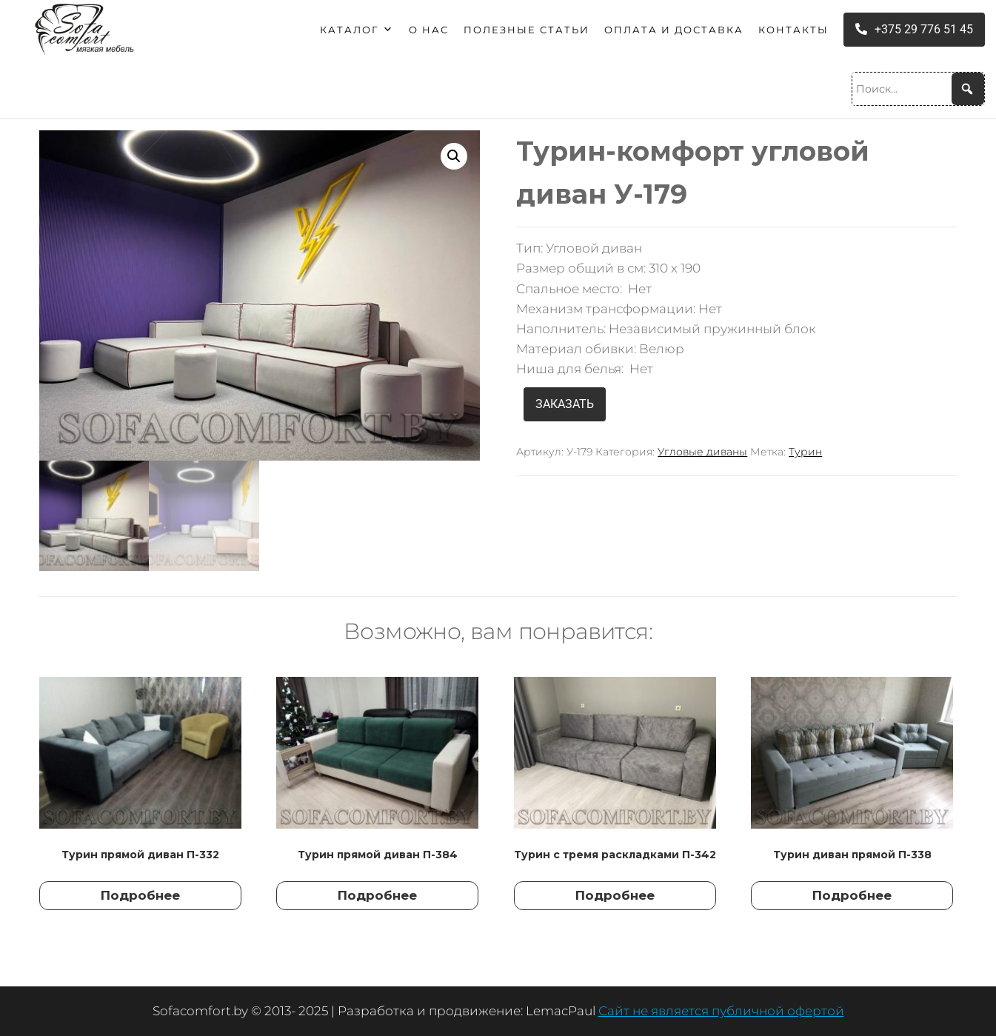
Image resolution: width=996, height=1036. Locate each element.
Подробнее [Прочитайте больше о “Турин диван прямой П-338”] (852, 895)
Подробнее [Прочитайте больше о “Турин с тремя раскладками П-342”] (615, 895)
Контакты (793, 30)
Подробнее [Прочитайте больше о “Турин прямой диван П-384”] (377, 895)
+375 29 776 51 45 (914, 29)
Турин (805, 451)
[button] (454, 156)
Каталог (357, 29)
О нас (429, 30)
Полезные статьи (526, 30)
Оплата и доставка (673, 30)
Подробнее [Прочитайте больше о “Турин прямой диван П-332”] (140, 895)
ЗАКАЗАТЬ (564, 404)
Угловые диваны (702, 451)
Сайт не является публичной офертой (721, 1010)
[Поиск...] (918, 89)
